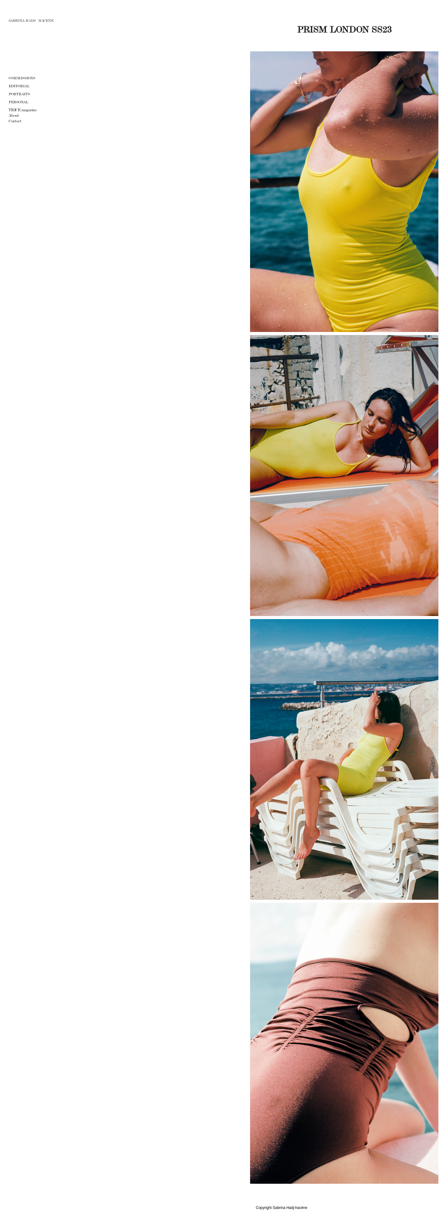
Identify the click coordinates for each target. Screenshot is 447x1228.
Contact (15, 121)
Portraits (19, 94)
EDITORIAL (19, 86)
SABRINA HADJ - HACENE (31, 20)
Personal (18, 102)
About (14, 115)
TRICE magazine (23, 110)
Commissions (22, 78)
